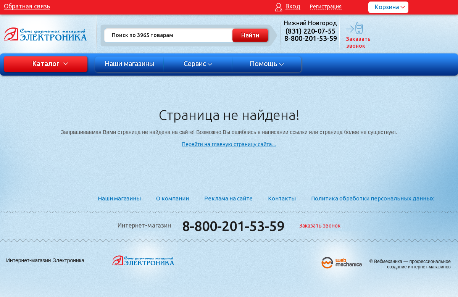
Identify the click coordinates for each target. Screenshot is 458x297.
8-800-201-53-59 (233, 226)
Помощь (267, 63)
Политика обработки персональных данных (372, 198)
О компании (172, 198)
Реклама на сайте (228, 198)
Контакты (282, 198)
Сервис (198, 63)
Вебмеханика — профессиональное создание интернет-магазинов (412, 264)
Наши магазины (129, 63)
